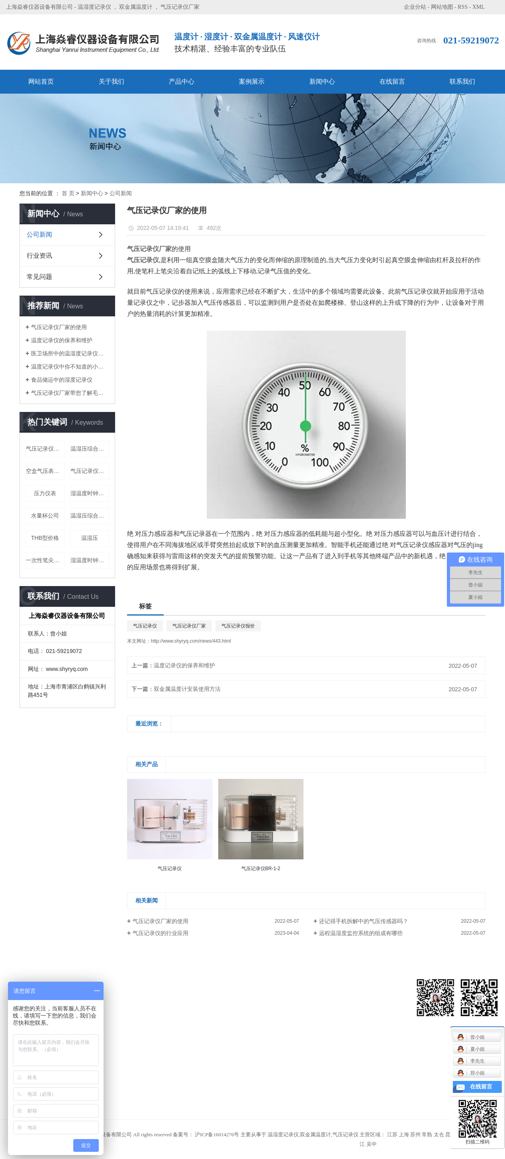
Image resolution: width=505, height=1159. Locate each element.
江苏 (392, 1134)
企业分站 (415, 7)
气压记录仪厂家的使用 (59, 327)
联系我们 (462, 81)
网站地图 (442, 7)
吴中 (371, 1144)
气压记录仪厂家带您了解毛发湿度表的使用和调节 (70, 393)
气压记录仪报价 (238, 626)
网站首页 (41, 81)
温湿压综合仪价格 (89, 515)
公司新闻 (121, 193)
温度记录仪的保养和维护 (61, 340)
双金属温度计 (136, 7)
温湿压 (89, 538)
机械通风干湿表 (109, 1008)
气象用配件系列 (109, 1044)
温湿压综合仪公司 (89, 448)
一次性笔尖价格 (45, 560)
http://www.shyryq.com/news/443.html (191, 641)
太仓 (439, 1134)
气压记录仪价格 (45, 448)
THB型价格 (45, 538)
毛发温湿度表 (106, 1032)
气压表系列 (103, 1056)
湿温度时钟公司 (89, 560)
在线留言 (392, 81)
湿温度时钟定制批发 (89, 493)
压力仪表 (45, 493)
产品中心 (181, 81)
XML (478, 7)
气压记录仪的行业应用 (160, 933)
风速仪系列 (103, 996)
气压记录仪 (145, 626)
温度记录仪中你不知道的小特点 (70, 366)
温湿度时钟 (103, 1091)
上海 (404, 1134)
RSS (463, 7)
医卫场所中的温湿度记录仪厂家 (70, 353)
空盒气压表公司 (45, 471)
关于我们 (111, 81)
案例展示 (251, 81)
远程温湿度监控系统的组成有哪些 (361, 933)
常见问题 (39, 276)
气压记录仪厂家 (180, 7)
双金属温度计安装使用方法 (187, 689)
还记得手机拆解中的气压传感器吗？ (363, 921)
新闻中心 (322, 81)
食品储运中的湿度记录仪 (61, 380)
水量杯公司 (45, 515)
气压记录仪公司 (89, 471)
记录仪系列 (103, 1020)
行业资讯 (39, 255)
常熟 (427, 1134)
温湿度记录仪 (94, 7)
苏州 (415, 1134)
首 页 (68, 193)
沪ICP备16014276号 (217, 1134)
